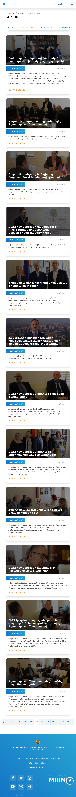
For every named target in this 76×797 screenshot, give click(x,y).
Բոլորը (12, 28)
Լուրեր (21, 13)
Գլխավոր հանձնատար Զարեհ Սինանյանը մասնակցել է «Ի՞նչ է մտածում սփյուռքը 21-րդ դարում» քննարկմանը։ (36, 246)
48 (63, 722)
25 (20, 722)
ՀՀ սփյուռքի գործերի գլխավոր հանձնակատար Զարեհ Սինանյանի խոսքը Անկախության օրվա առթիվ (32, 357)
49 (68, 722)
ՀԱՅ (60, 4)
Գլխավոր (10, 13)
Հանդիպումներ (65, 28)
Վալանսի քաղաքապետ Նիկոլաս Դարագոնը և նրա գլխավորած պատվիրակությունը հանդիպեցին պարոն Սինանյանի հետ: (37, 138)
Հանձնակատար (28, 28)
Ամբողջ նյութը (17, 90)
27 (31, 722)
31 (53, 722)
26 (26, 722)
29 (42, 722)
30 (47, 722)
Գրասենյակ (46, 28)
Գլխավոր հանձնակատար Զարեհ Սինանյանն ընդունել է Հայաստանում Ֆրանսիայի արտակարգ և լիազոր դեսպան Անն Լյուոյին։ (36, 192)
